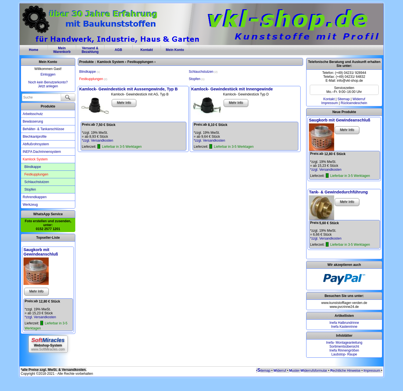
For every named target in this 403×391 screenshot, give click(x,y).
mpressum (372, 371)
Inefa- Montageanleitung (344, 343)
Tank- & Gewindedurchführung (338, 192)
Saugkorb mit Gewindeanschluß (41, 251)
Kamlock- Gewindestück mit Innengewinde (232, 89)
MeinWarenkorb (62, 50)
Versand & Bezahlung (90, 50)
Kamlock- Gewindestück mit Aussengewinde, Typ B (128, 89)
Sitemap (344, 99)
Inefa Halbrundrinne (344, 323)
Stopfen (30, 189)
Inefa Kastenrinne (344, 327)
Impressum (329, 103)
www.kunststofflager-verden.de (344, 303)
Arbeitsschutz (33, 114)
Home (33, 50)
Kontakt (146, 50)
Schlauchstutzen (36, 182)
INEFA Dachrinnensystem (42, 152)
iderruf (279, 371)
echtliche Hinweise (346, 371)
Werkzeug (30, 205)
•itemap (263, 371)
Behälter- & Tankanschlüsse (43, 129)
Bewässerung (33, 121)
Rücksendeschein (354, 103)
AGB (118, 50)
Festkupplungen (36, 174)
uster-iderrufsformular (307, 371)
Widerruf (358, 99)
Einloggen (48, 74)
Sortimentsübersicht (344, 346)
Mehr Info (36, 291)
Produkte (48, 106)
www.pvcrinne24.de (344, 307)
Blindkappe (32, 167)
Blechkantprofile (34, 137)
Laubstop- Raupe (344, 354)
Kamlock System (35, 159)
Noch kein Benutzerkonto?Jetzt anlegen (48, 84)
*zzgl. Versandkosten (40, 317)
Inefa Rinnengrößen (344, 350)
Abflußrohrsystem (36, 144)
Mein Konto (175, 50)
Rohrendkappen (34, 197)
